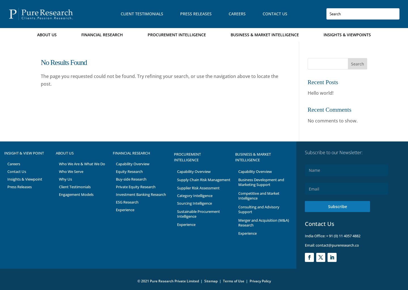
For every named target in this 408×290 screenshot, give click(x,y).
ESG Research (127, 202)
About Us (47, 34)
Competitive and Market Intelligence (258, 196)
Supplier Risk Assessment (198, 187)
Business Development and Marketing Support (261, 182)
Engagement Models (76, 194)
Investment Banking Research (141, 194)
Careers (237, 13)
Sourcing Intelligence (194, 203)
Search (357, 64)
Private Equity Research (136, 186)
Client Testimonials (142, 13)
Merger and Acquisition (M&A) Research (263, 223)
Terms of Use (234, 281)
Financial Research (102, 34)
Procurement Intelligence (177, 34)
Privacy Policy (260, 281)
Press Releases (196, 13)
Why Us (65, 179)
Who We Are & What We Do (82, 163)
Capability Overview (132, 163)
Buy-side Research (131, 179)
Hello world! (320, 93)
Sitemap (211, 281)
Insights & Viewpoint (24, 179)
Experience (125, 209)
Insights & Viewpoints (347, 34)
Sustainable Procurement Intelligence (198, 214)
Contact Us (275, 13)
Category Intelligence (194, 195)
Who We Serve (71, 171)
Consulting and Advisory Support (258, 209)
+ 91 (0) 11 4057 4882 (343, 235)
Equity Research (129, 171)
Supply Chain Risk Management (203, 179)
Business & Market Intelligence (265, 34)
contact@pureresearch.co (337, 245)
